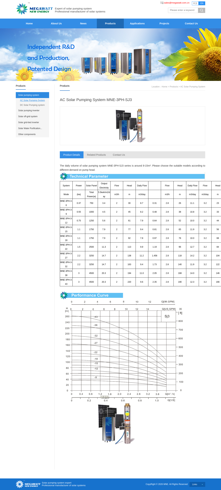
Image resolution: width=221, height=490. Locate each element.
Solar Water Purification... (30, 128)
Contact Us (191, 23)
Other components (27, 134)
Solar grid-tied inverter (28, 122)
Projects (164, 23)
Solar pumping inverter (28, 110)
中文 (195, 3)
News (83, 23)
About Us (56, 23)
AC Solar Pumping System (32, 100)
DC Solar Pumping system (32, 105)
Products (110, 23)
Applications (137, 23)
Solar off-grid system (28, 116)
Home (29, 23)
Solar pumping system (28, 95)
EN (201, 3)
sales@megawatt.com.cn (176, 2)
